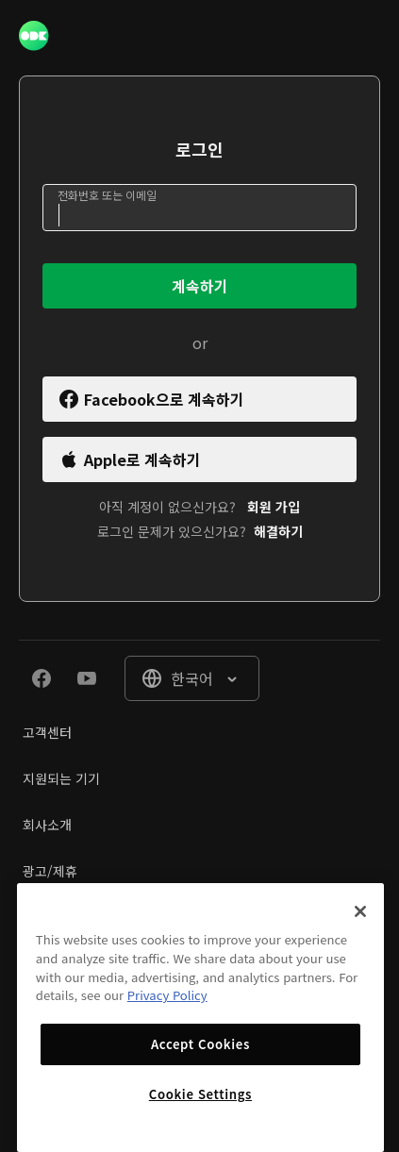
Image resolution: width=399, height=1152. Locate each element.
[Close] (360, 911)
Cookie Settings (200, 1094)
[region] (200, 1017)
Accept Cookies (200, 1044)
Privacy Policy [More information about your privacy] (167, 995)
